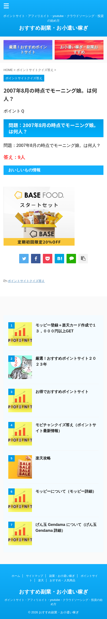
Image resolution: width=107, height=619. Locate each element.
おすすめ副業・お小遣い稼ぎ (53, 28)
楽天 (41, 580)
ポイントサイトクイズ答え (26, 281)
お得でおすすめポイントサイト (62, 392)
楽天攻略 (43, 458)
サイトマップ (34, 576)
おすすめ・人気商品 (62, 580)
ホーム (16, 576)
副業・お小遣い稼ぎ (62, 576)
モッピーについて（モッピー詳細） (66, 491)
